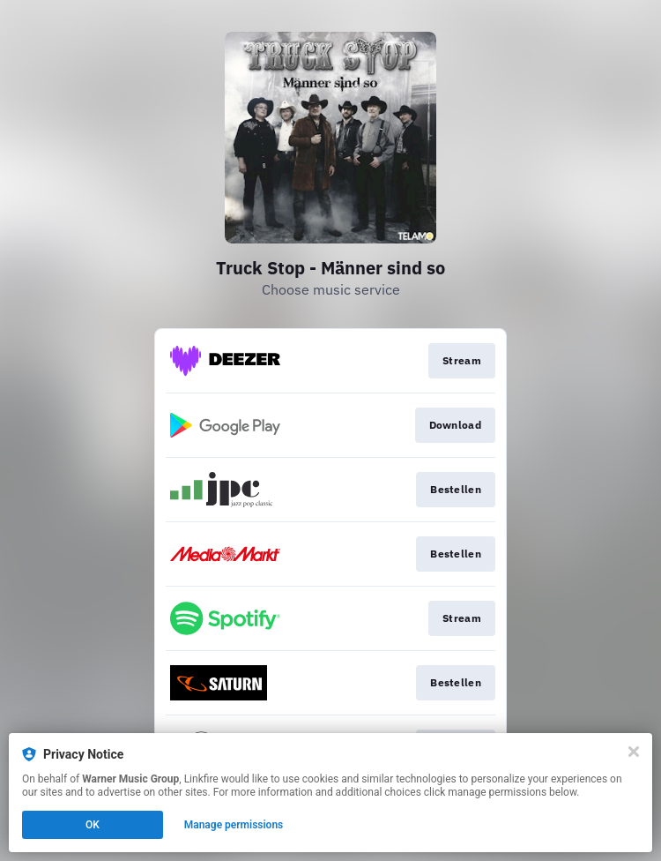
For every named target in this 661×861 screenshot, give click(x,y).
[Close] (634, 751)
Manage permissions (234, 825)
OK (92, 825)
